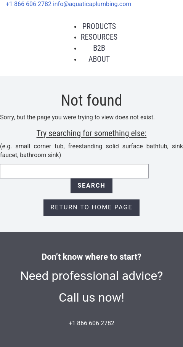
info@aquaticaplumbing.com (92, 4)
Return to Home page (91, 207)
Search (91, 185)
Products (99, 26)
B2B (99, 48)
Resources (99, 37)
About (99, 59)
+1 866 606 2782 (28, 4)
